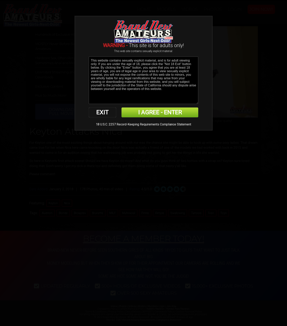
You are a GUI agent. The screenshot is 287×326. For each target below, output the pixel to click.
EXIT (102, 112)
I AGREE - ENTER (160, 112)
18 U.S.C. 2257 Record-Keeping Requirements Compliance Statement (143, 124)
